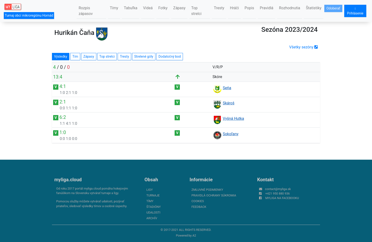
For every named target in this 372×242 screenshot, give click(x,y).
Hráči (234, 8)
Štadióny (153, 207)
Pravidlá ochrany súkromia (213, 195)
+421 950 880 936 (277, 193)
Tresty (219, 8)
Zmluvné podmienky (207, 189)
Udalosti (153, 212)
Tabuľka (130, 8)
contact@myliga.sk (278, 189)
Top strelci (196, 11)
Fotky (162, 8)
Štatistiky (313, 8)
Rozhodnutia (289, 8)
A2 (194, 235)
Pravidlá (266, 8)
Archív (151, 218)
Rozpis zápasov (86, 11)
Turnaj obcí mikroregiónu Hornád (29, 15)
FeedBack (198, 207)
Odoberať (333, 8)
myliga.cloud (68, 179)
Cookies (197, 201)
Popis (249, 8)
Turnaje (153, 195)
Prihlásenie (355, 11)
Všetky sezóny (303, 47)
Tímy (114, 8)
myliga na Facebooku (282, 198)
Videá (148, 8)
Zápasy (179, 8)
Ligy (149, 189)
